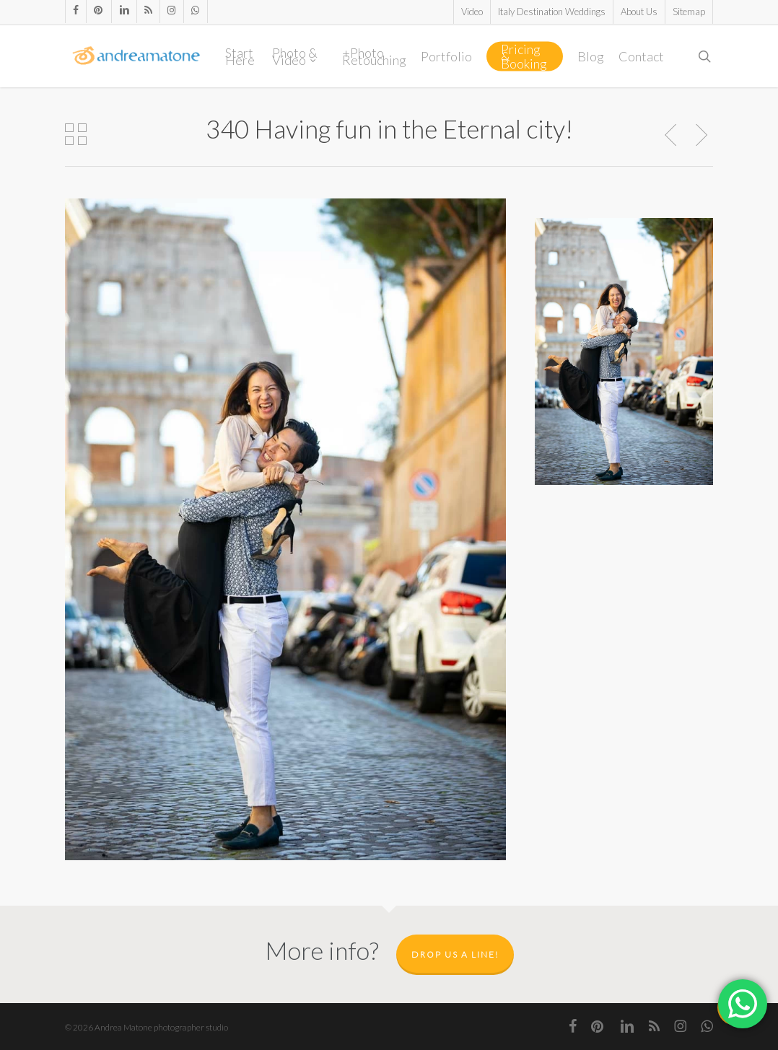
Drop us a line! (455, 954)
